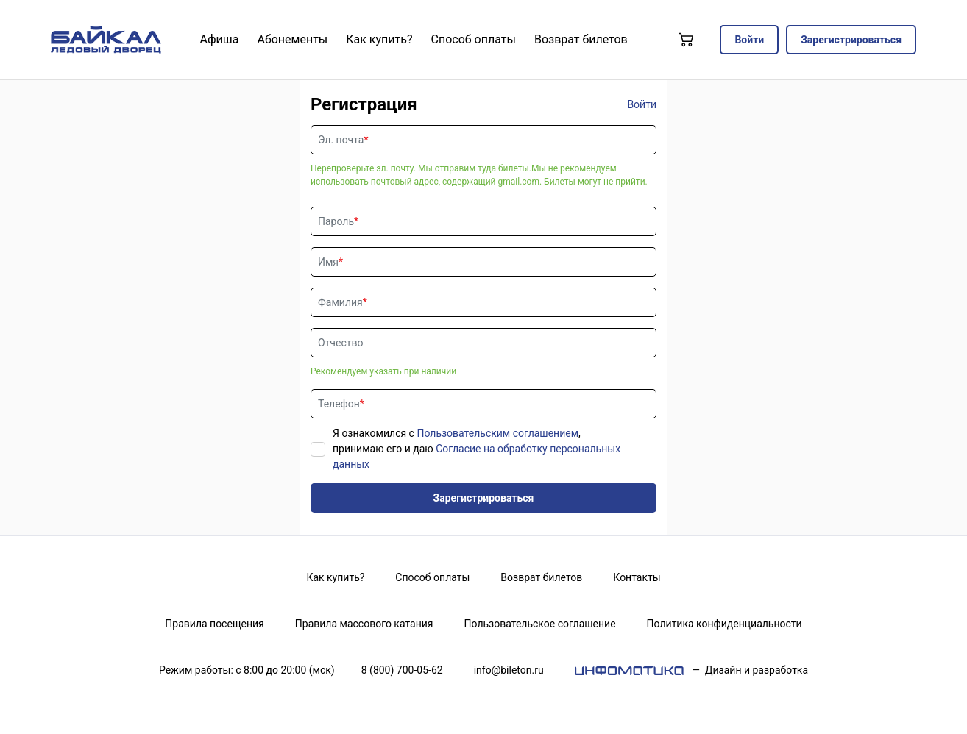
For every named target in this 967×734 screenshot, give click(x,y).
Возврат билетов (541, 577)
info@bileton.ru (509, 670)
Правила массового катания (364, 624)
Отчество (340, 343)
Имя (328, 262)
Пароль (336, 221)
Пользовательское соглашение (540, 624)
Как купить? (335, 577)
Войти (749, 40)
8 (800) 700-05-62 (402, 670)
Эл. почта (341, 140)
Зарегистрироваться (851, 40)
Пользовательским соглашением (497, 433)
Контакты (636, 577)
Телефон (339, 404)
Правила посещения (214, 624)
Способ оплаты (432, 577)
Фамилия (340, 302)
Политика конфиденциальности (724, 624)
